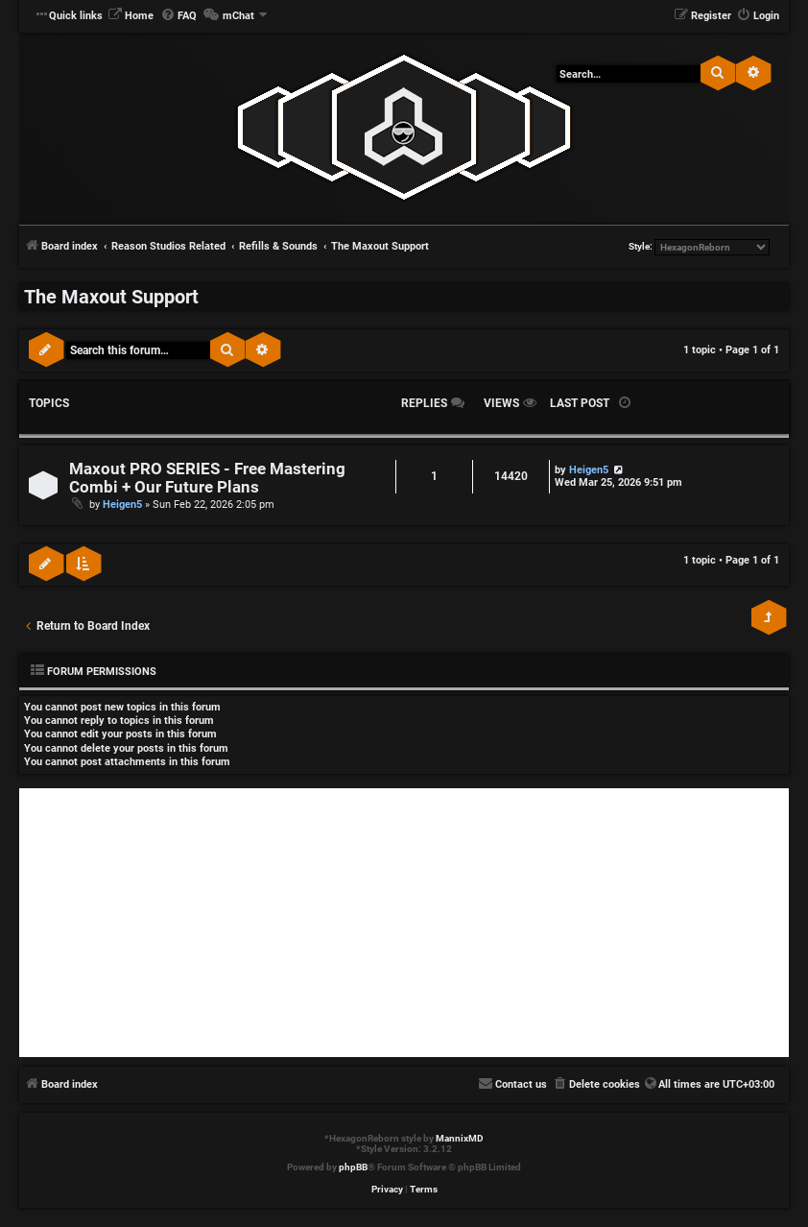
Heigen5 (122, 504)
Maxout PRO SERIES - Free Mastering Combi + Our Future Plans (207, 478)
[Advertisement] (404, 922)
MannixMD (460, 1138)
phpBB (353, 1167)
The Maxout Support (111, 296)
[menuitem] (130, 16)
